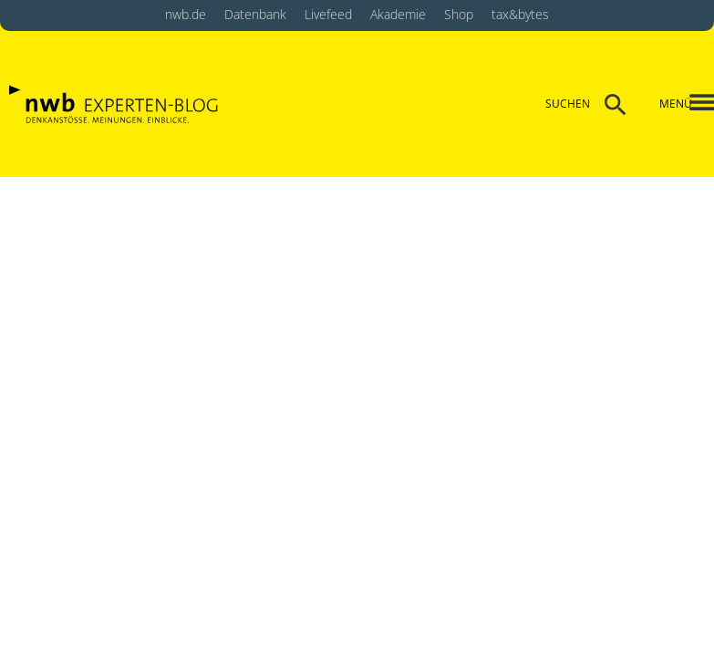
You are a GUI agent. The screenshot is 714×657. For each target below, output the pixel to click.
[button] (687, 104)
